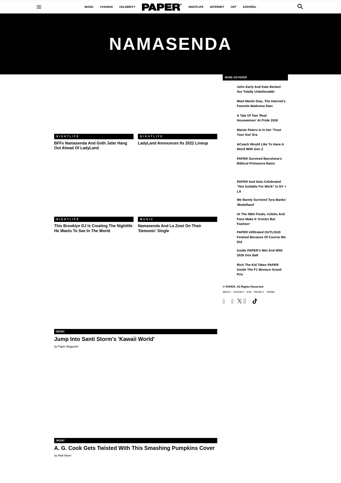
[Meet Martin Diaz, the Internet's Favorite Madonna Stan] (229, 104)
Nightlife (196, 6)
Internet (217, 6)
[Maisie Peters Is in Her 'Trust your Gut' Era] (229, 132)
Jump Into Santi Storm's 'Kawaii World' (104, 339)
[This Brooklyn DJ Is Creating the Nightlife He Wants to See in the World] (94, 190)
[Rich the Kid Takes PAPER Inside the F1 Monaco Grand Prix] (229, 267)
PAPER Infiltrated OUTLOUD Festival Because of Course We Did (261, 237)
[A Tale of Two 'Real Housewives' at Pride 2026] (229, 118)
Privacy (259, 292)
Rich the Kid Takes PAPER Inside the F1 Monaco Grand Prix (259, 269)
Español (249, 6)
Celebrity (127, 6)
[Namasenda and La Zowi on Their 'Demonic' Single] (177, 190)
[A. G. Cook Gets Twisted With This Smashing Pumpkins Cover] (135, 397)
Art (234, 6)
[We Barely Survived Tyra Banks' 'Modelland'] (229, 202)
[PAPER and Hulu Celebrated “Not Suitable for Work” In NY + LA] (229, 184)
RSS (249, 292)
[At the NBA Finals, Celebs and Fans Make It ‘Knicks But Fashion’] (229, 217)
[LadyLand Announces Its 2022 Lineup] (177, 107)
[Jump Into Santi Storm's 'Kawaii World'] (135, 288)
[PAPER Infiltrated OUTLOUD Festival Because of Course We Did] (229, 235)
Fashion (106, 6)
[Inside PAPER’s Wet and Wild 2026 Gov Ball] (229, 253)
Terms (270, 292)
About (227, 292)
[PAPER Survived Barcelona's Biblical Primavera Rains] (229, 161)
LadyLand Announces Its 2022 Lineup (173, 143)
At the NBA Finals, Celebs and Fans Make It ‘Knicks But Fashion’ (261, 219)
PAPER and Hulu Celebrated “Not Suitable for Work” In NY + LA (261, 186)
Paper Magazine (68, 346)
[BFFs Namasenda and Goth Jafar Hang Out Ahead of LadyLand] (94, 107)
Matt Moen (64, 455)
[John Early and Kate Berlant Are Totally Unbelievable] (229, 89)
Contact (238, 292)
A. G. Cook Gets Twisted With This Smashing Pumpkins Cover (134, 448)
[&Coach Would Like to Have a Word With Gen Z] (229, 147)
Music (89, 6)
